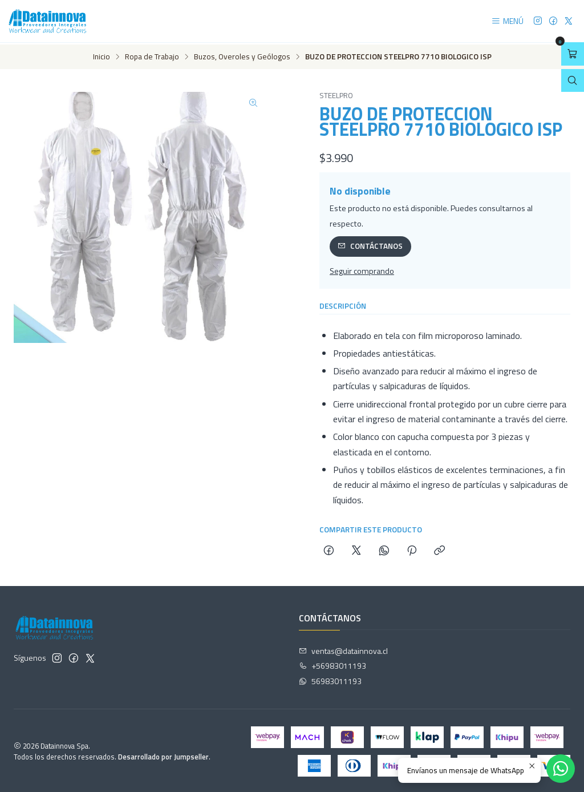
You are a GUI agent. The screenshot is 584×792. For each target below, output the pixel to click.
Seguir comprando (362, 269)
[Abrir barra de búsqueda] (572, 80)
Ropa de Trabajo (152, 55)
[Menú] (507, 21)
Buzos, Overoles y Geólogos (242, 55)
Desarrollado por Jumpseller (163, 755)
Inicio (101, 55)
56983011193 (330, 679)
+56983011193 (332, 664)
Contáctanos (370, 244)
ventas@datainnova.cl (343, 648)
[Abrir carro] (572, 54)
